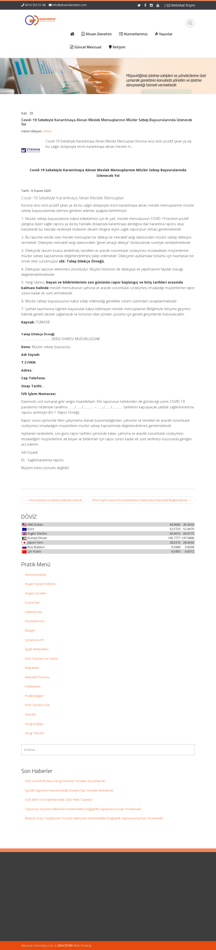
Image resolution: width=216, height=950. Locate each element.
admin (47, 131)
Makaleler (32, 668)
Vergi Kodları (34, 724)
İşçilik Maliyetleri (37, 649)
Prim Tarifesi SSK (37, 705)
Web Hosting (82, 945)
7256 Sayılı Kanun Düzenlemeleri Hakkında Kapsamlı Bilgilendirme (141, 500)
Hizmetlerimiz (35, 621)
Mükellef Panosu (37, 677)
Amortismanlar (35, 574)
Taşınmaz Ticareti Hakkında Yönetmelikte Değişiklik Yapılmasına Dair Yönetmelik (83, 809)
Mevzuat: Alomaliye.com (37, 945)
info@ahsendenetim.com (69, 5)
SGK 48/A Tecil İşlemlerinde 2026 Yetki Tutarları (59, 799)
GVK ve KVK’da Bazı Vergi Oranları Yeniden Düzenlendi (65, 781)
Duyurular (32, 602)
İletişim (30, 630)
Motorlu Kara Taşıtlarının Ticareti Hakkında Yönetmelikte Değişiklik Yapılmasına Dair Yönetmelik (94, 818)
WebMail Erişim (181, 5)
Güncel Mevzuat (128, 892)
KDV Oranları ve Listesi (41, 658)
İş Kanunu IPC (35, 640)
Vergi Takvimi (34, 733)
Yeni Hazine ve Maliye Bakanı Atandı (53, 500)
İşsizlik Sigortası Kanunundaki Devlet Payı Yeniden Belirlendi (69, 790)
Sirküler (30, 714)
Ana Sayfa (124, 879)
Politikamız (33, 686)
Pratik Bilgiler (34, 696)
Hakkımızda (33, 612)
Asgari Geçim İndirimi (40, 584)
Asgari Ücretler (35, 593)
